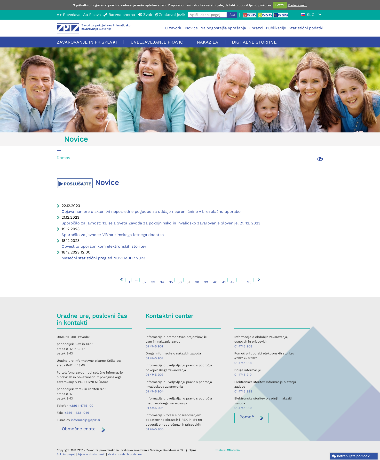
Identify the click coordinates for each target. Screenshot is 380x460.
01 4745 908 (243, 346)
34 (162, 282)
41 (224, 282)
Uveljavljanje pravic (157, 42)
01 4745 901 (154, 346)
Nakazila (207, 42)
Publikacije (276, 28)
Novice (191, 28)
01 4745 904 (155, 391)
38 (197, 282)
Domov (63, 157)
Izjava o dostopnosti (91, 454)
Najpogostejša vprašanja (223, 28)
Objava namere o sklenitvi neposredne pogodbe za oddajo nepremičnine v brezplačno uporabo (151, 211)
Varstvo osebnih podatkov (125, 454)
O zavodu (173, 28)
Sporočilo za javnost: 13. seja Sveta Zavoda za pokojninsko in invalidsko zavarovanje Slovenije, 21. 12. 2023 (161, 223)
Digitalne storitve (254, 42)
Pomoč (246, 416)
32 (144, 282)
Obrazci (256, 28)
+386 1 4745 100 (81, 405)
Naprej (258, 280)
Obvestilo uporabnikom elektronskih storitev (104, 246)
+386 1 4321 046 (76, 412)
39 (206, 282)
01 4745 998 (243, 408)
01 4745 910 (243, 374)
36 (180, 282)
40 (215, 282)
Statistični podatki (306, 28)
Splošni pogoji (66, 454)
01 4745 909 (243, 363)
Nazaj (121, 280)
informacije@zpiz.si (85, 420)
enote (78, 428)
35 (171, 282)
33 (153, 282)
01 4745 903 (155, 374)
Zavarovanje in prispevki (87, 42)
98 (249, 282)
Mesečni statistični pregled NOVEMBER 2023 (103, 258)
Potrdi (279, 5)
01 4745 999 (243, 391)
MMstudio (233, 450)
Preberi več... (297, 5)
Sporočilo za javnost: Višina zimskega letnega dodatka (113, 234)
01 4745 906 (155, 429)
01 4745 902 (155, 358)
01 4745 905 (155, 408)
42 (232, 282)
